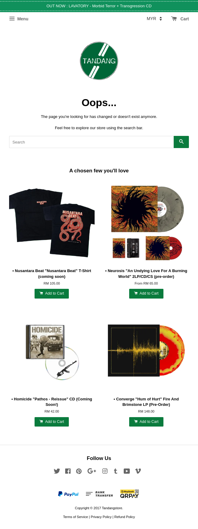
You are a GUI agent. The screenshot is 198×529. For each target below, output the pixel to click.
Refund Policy (124, 517)
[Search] (91, 142)
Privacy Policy (101, 517)
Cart (180, 19)
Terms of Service (75, 517)
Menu (18, 19)
